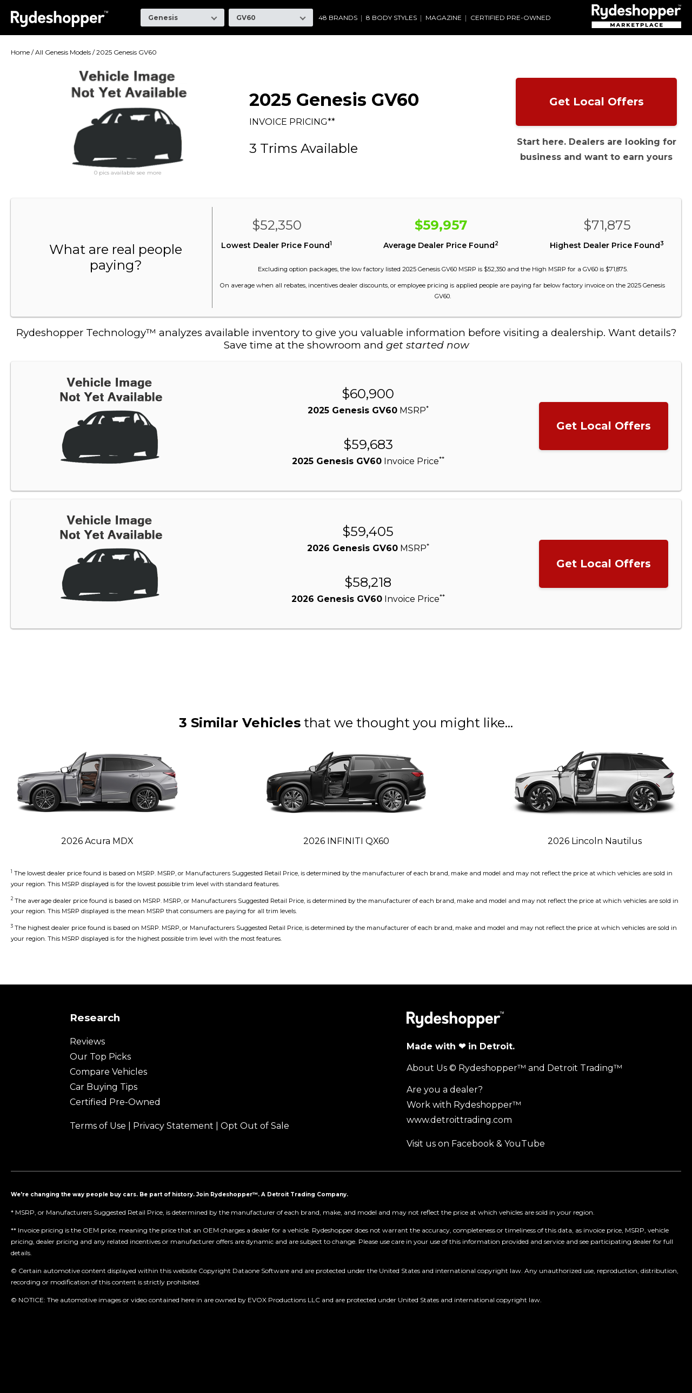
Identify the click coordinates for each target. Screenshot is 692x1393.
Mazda (369, 8)
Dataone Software (260, 1271)
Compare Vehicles (108, 1072)
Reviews (87, 1041)
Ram (468, 8)
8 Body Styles (391, 18)
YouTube (524, 1143)
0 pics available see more (128, 173)
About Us (427, 1068)
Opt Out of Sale (255, 1126)
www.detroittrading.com (459, 1120)
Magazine (443, 18)
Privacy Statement (173, 1126)
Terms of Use (98, 1126)
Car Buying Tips (103, 1087)
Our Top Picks (100, 1057)
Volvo (578, 8)
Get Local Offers (596, 101)
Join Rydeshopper (224, 1194)
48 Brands (337, 18)
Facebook (472, 1143)
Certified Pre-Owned (510, 18)
